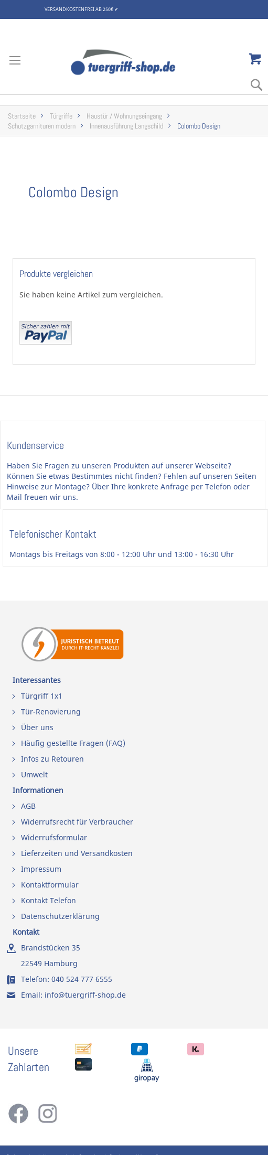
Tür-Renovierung (51, 711)
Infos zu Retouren (52, 759)
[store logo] (134, 62)
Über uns (37, 727)
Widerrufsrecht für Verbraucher (77, 822)
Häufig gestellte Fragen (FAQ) (73, 743)
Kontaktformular (50, 885)
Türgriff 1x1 (41, 696)
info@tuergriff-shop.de (85, 995)
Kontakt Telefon (48, 900)
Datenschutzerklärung (60, 916)
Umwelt (34, 774)
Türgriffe (61, 116)
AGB (28, 806)
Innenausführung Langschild (126, 126)
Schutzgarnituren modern (42, 126)
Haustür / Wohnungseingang (124, 116)
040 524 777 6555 (81, 979)
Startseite (22, 116)
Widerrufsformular (54, 837)
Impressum (41, 869)
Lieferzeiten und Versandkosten (77, 853)
